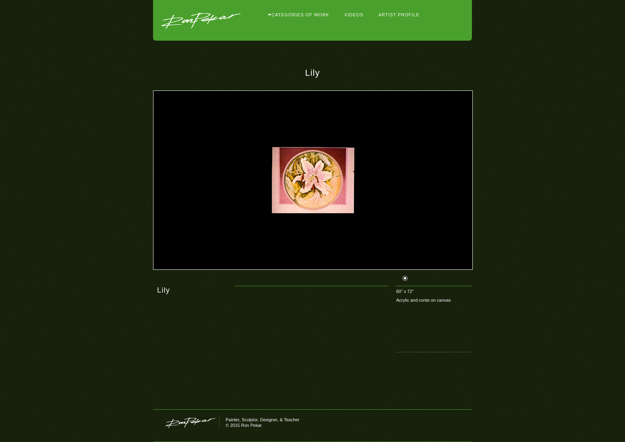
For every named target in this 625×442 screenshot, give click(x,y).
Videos (354, 15)
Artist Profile (399, 15)
